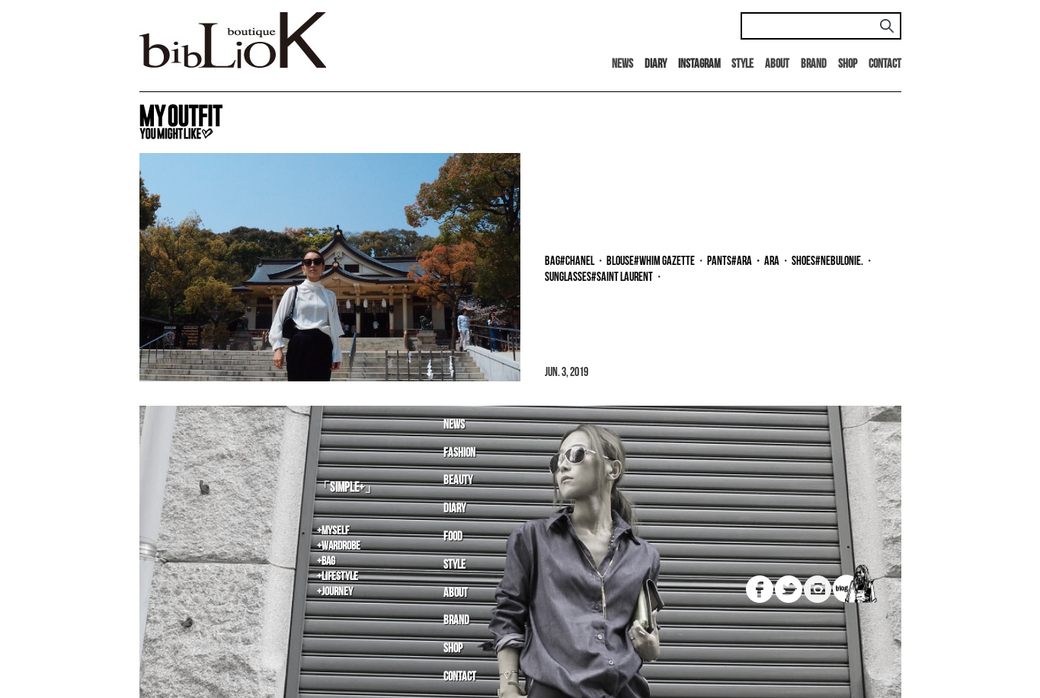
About (777, 64)
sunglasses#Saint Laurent (599, 277)
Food (452, 537)
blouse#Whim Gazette (650, 261)
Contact (885, 64)
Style (742, 64)
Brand (814, 64)
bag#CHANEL (569, 261)
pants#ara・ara (743, 261)
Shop (847, 64)
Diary (454, 509)
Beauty (457, 480)
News (622, 64)
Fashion (459, 453)
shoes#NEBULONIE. (827, 261)
